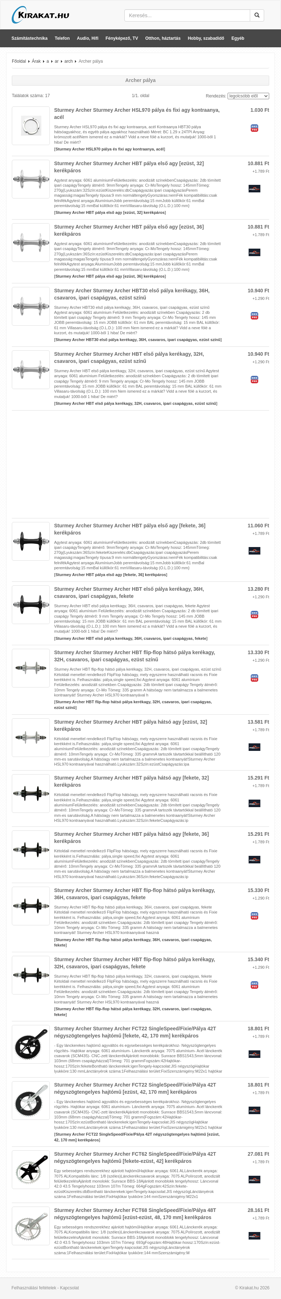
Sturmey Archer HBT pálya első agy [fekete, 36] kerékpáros (111, 574)
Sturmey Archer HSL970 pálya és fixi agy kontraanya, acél (110, 149)
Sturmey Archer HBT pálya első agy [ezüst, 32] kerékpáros (110, 212)
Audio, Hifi (88, 38)
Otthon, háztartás (163, 38)
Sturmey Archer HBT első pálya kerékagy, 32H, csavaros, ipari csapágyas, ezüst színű (136, 403)
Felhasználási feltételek (33, 1287)
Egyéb (238, 38)
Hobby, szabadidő (206, 38)
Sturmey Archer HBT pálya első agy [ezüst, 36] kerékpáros (110, 276)
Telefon (62, 38)
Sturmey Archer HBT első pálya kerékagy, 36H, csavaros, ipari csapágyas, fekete (131, 638)
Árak (36, 61)
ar (57, 61)
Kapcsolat (69, 1287)
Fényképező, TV (122, 38)
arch (69, 61)
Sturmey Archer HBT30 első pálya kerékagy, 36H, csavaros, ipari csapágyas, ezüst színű (138, 339)
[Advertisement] (140, 464)
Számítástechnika (29, 38)
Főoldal (19, 61)
